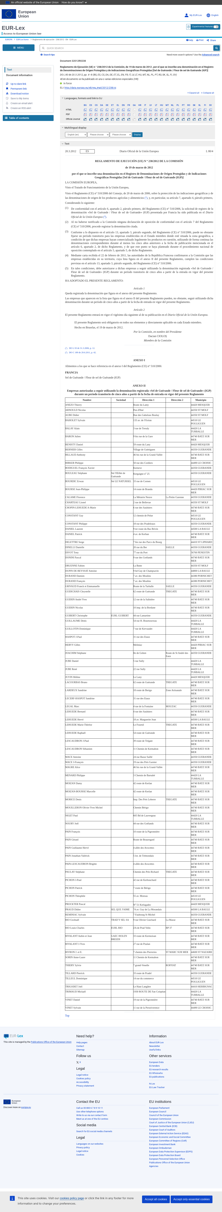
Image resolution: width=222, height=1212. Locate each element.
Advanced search (210, 54)
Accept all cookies (156, 1199)
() (146, 197)
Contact (80, 1046)
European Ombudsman (160, 1148)
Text (9, 69)
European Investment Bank (162, 1144)
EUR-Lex (13, 28)
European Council (157, 1111)
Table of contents (17, 118)
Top (67, 1015)
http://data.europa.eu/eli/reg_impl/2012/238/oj (90, 87)
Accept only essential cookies (191, 1199)
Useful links (155, 1049)
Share (211, 40)
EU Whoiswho (156, 1073)
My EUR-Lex (193, 15)
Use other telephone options (90, 1111)
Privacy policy (83, 1147)
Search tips (48, 54)
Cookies (80, 1154)
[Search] (216, 48)
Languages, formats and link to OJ (81, 98)
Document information (19, 75)
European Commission (160, 1119)
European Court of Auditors (162, 1129)
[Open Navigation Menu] (19, 47)
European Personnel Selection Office (167, 1159)
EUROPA (8, 39)
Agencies (153, 1166)
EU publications (156, 1076)
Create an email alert (19, 103)
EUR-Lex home (22, 39)
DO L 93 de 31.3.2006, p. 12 (82, 348)
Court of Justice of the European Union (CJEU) (171, 1122)
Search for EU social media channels (94, 1131)
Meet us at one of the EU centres (92, 1119)
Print (199, 40)
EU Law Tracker (157, 1087)
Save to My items (17, 98)
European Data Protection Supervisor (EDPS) (171, 1151)
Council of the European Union (163, 1115)
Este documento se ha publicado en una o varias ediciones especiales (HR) (99, 79)
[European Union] (12, 1102)
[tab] (137, 98)
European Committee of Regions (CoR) (168, 1140)
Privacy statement (85, 1085)
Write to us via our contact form (91, 1115)
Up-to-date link (15, 83)
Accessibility (82, 1082)
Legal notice (82, 1075)
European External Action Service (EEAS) (169, 1133)
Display (137, 134)
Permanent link (16, 88)
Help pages (81, 1042)
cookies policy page (72, 1198)
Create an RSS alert (18, 108)
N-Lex (152, 1083)
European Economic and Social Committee (170, 1137)
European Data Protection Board (164, 1155)
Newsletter (154, 1046)
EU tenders (154, 1066)
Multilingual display (74, 127)
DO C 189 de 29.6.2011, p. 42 (82, 352)
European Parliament (159, 1108)
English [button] (212, 15)
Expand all (193, 93)
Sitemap (80, 1049)
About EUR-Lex (156, 1042)
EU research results (158, 1069)
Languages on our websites (89, 1144)
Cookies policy (83, 1078)
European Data (156, 1062)
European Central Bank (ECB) (163, 1126)
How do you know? (74, 2)
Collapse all (207, 93)
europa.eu (26, 1107)
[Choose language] (76, 134)
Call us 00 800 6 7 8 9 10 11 (89, 1108)
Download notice (17, 93)
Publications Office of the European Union (51, 1042)
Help (189, 40)
